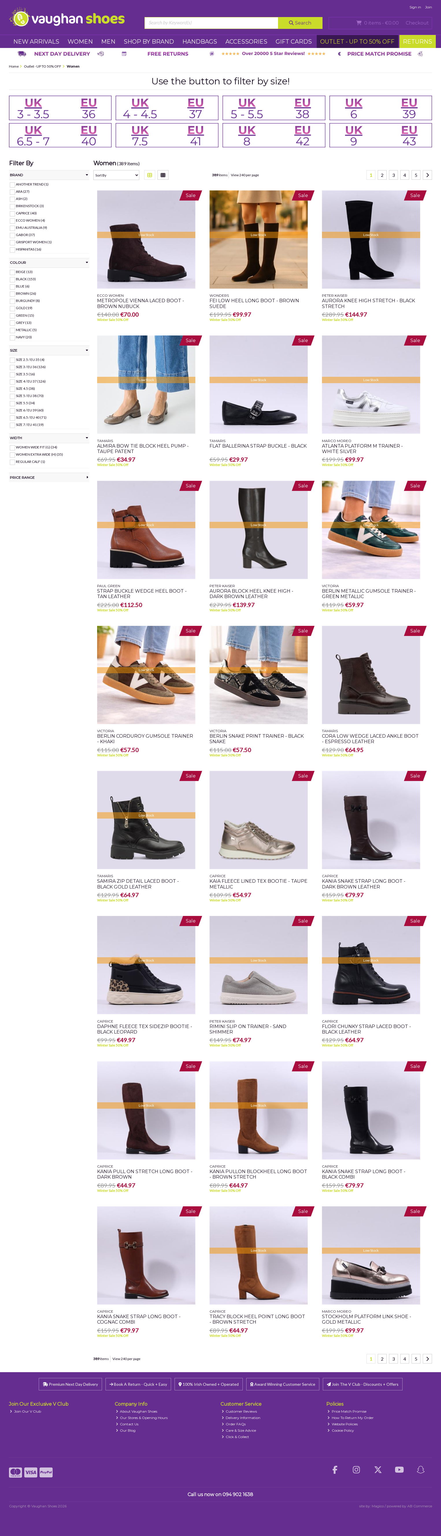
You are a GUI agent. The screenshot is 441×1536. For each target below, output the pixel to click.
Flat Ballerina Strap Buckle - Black (258, 446)
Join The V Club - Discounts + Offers (363, 1384)
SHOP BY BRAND (149, 41)
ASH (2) (21, 198)
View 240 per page (245, 175)
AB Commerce (419, 1506)
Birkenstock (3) (30, 206)
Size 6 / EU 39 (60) (30, 410)
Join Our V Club (25, 1411)
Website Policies (342, 1424)
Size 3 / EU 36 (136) (31, 367)
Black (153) (26, 279)
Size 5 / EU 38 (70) (30, 396)
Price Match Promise (346, 1411)
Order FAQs (234, 1424)
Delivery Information (241, 1418)
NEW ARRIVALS (36, 41)
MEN (108, 41)
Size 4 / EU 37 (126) (31, 381)
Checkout (417, 23)
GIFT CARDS (294, 41)
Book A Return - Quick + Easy (138, 1384)
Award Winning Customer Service (282, 1384)
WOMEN (80, 41)
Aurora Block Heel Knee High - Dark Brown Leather (251, 593)
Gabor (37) (25, 235)
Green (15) (25, 315)
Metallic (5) (26, 330)
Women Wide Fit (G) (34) (36, 447)
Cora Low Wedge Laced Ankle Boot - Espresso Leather (370, 738)
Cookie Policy (340, 1430)
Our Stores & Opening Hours (142, 1418)
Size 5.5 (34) (25, 403)
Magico (378, 1506)
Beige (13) (24, 272)
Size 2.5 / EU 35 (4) (30, 359)
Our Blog (126, 1430)
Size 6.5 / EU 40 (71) (31, 417)
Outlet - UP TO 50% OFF (357, 41)
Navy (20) (24, 337)
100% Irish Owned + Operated (209, 1384)
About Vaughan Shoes (137, 1411)
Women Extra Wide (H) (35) (39, 454)
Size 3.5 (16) (25, 374)
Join (428, 7)
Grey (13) (24, 322)
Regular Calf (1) (30, 461)
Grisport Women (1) (34, 242)
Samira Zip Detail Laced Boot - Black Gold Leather (138, 883)
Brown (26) (26, 293)
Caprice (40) (26, 213)
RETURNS (417, 41)
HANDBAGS (199, 41)
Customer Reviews (239, 1411)
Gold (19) (24, 308)
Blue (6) (22, 286)
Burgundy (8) (28, 300)
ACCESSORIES (246, 41)
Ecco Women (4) (30, 220)
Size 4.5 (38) (25, 388)
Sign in (415, 7)
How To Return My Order (350, 1418)
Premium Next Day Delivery (70, 1384)
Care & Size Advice (239, 1430)
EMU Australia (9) (31, 227)
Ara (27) (22, 191)
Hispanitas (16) (28, 249)
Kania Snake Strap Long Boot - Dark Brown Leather (363, 883)
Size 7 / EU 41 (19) (30, 424)
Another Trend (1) (32, 184)
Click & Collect (235, 1437)
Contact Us (127, 1424)
